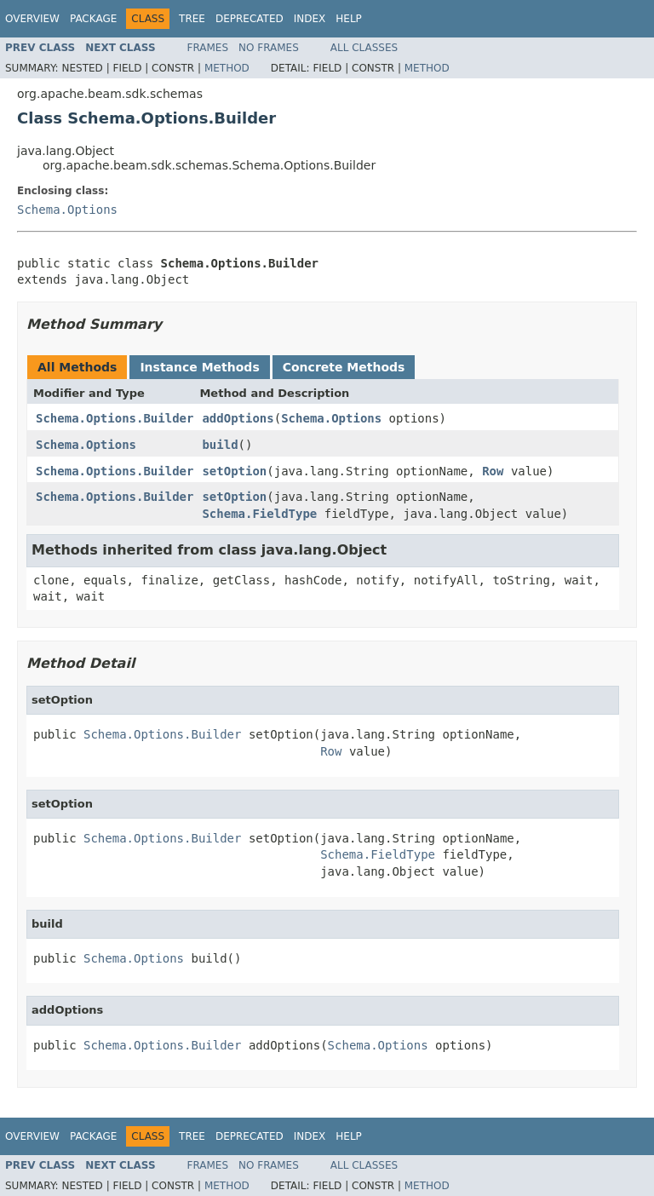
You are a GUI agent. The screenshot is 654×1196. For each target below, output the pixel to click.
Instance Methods (199, 367)
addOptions (237, 418)
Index (310, 19)
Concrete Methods (344, 367)
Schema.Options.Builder (114, 418)
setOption (234, 471)
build (220, 444)
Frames (208, 48)
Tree (192, 19)
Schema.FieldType (259, 513)
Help (349, 19)
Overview (32, 19)
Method (227, 68)
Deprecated (249, 19)
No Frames (268, 48)
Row (492, 471)
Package (93, 19)
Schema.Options (67, 209)
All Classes (364, 48)
